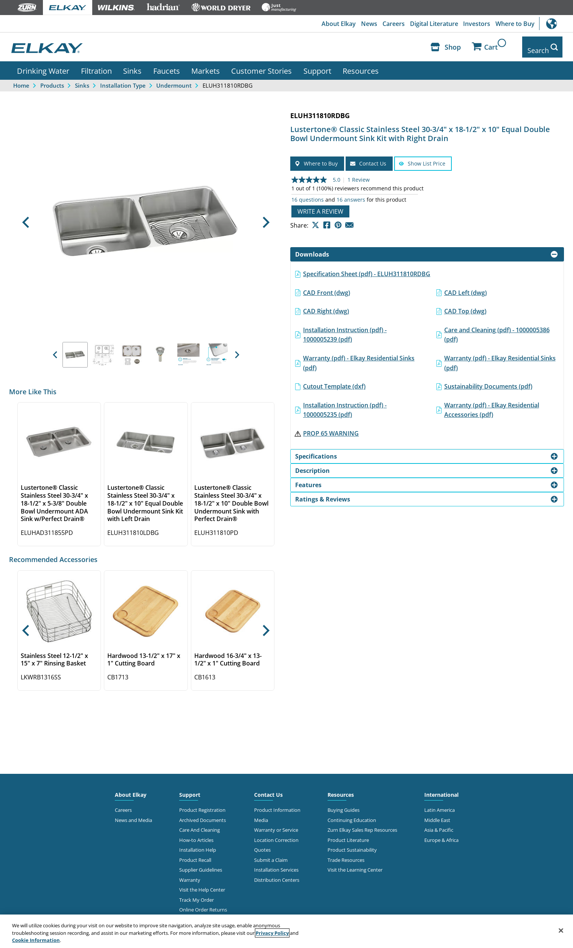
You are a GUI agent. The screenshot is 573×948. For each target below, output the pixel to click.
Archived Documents (202, 814)
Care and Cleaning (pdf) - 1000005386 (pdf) (497, 329)
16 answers (351, 194)
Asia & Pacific (438, 824)
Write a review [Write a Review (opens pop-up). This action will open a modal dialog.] (320, 206)
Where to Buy (514, 24)
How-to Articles (196, 834)
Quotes (262, 844)
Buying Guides (344, 804)
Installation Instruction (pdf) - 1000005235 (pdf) (345, 404)
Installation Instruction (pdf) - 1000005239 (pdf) (345, 329)
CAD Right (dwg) (326, 305)
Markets (205, 65)
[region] (286, 931)
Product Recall (195, 854)
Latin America (439, 804)
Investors (475, 24)
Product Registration (202, 804)
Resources (361, 65)
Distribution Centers (276, 874)
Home (21, 80)
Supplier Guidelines (200, 864)
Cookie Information (36, 940)
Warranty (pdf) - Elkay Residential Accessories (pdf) (491, 404)
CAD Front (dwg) (326, 287)
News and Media (133, 814)
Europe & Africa (441, 834)
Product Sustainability (352, 844)
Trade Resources (346, 854)
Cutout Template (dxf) (334, 381)
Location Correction (276, 834)
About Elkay (334, 24)
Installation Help (197, 844)
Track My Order (196, 894)
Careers (390, 24)
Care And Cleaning (199, 824)
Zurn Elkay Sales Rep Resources (362, 824)
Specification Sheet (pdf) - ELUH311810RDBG (366, 268)
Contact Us (268, 789)
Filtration (96, 65)
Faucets (166, 65)
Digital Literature (432, 24)
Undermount (174, 80)
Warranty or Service (276, 824)
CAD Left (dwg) (465, 287)
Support (317, 65)
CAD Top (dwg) (465, 305)
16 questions (307, 194)
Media (261, 814)
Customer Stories (261, 65)
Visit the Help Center (202, 884)
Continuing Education (352, 814)
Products (52, 80)
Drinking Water (43, 65)
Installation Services (276, 864)
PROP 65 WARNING (331, 428)
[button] (25, 217)
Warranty (189, 874)
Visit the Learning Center (355, 864)
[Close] (561, 930)
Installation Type (123, 80)
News (365, 24)
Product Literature (348, 834)
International (556, 23)
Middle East (437, 814)
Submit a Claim (271, 854)
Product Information (277, 804)
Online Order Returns (203, 904)
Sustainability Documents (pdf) (488, 381)
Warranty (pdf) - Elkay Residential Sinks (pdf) (359, 357)
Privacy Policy (272, 933)
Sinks (132, 65)
